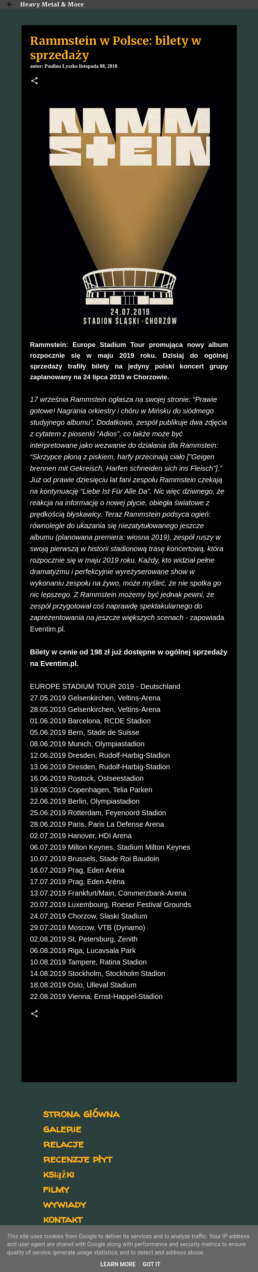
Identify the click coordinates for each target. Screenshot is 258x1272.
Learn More (118, 1264)
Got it (151, 1264)
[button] (34, 81)
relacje (63, 1143)
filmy (56, 1188)
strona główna (81, 1113)
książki (58, 1173)
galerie (62, 1128)
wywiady (64, 1203)
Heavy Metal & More (52, 4)
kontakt (62, 1218)
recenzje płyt (77, 1158)
